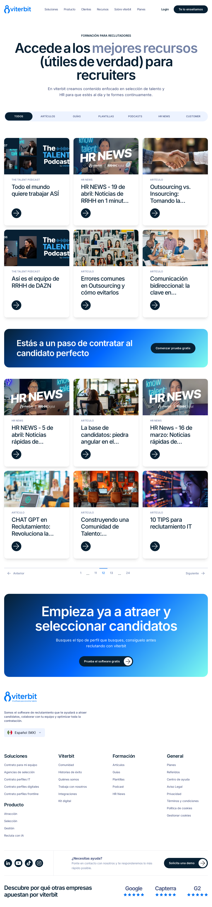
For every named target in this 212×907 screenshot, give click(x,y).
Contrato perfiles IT (17, 779)
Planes (141, 9)
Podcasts (135, 116)
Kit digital (64, 801)
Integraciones (67, 794)
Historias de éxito (70, 772)
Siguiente (195, 573)
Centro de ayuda (178, 779)
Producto (69, 9)
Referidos (173, 772)
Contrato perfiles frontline (21, 794)
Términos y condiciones (183, 801)
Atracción (10, 813)
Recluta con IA (14, 835)
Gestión (9, 828)
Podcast (118, 786)
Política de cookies (179, 808)
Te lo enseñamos (191, 9)
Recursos (102, 9)
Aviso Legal (174, 786)
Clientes (86, 9)
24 (128, 573)
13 (111, 573)
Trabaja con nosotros (72, 786)
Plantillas (106, 116)
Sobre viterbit (122, 9)
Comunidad (66, 765)
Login (165, 9)
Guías (77, 116)
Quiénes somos (68, 779)
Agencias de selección (19, 772)
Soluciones (51, 9)
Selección (10, 821)
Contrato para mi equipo (20, 765)
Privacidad (174, 794)
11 (95, 573)
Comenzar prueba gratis (173, 348)
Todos (18, 116)
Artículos (48, 116)
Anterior (15, 573)
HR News (164, 116)
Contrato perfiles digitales (21, 786)
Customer (193, 116)
